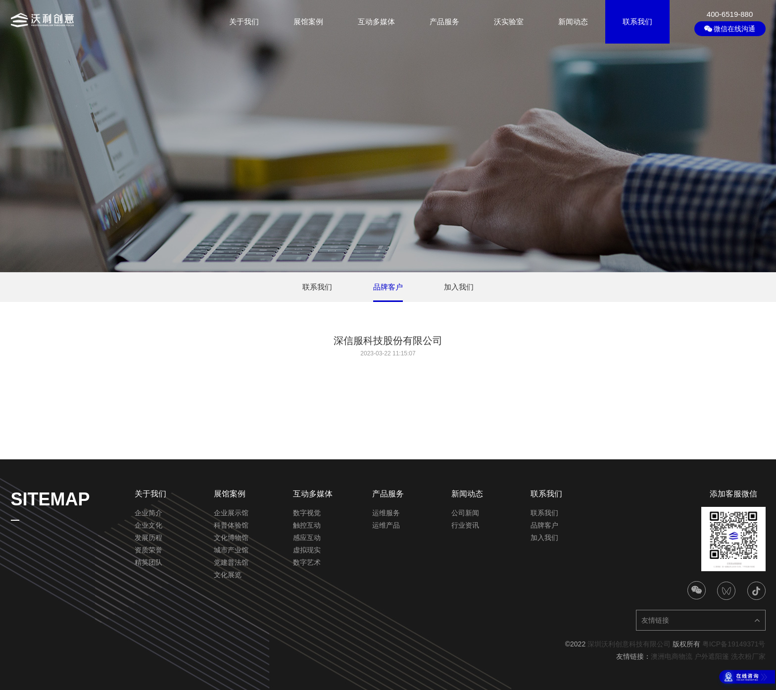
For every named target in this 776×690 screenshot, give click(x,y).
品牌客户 (544, 525)
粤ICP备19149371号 (734, 644)
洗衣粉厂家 (748, 656)
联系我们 (637, 21)
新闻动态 (573, 21)
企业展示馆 (231, 513)
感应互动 (307, 538)
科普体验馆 (231, 525)
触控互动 (307, 525)
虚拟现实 (307, 550)
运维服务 (386, 513)
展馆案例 (308, 21)
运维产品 (386, 525)
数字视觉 (307, 513)
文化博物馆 (231, 538)
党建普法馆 (231, 562)
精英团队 (148, 562)
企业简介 (148, 513)
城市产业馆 (231, 550)
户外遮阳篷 (711, 656)
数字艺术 (307, 562)
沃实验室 (509, 21)
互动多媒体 (376, 21)
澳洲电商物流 (671, 656)
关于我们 (244, 21)
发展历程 (148, 538)
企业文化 (148, 525)
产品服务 (444, 21)
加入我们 (544, 538)
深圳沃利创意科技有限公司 (629, 644)
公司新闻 (465, 513)
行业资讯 (465, 525)
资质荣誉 (148, 550)
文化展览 (228, 575)
